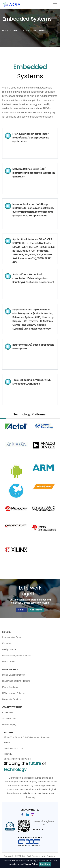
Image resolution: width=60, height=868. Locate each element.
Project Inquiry (9, 724)
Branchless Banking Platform (16, 681)
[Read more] (22, 815)
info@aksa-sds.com (13, 748)
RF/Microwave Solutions (13, 693)
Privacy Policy (30, 864)
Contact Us (36, 610)
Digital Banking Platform (13, 675)
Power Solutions (10, 687)
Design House (9, 649)
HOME (5, 30)
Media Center (8, 661)
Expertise (16, 30)
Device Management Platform (16, 655)
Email (21, 610)
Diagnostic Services (11, 699)
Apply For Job (8, 718)
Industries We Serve (12, 637)
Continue (45, 864)
